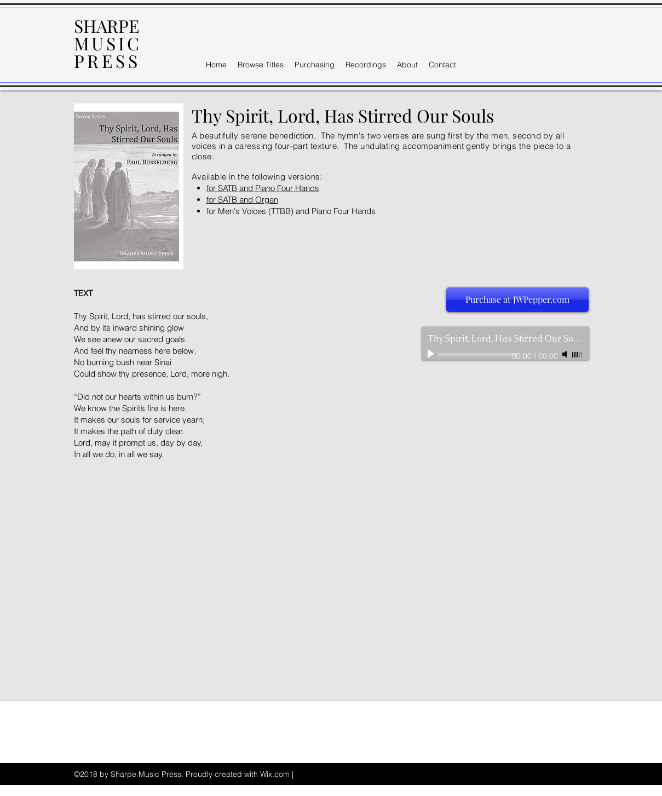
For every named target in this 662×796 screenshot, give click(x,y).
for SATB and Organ (242, 199)
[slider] (577, 354)
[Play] (432, 354)
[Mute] (565, 354)
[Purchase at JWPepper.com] (517, 299)
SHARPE (106, 25)
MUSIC (108, 43)
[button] (260, 64)
